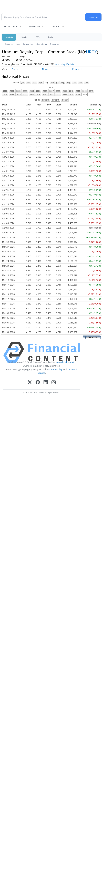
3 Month (55, 100)
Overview (9, 44)
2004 (32, 91)
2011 (78, 91)
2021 (51, 94)
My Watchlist (34, 26)
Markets (9, 37)
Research (77, 69)
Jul (57, 82)
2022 (58, 94)
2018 (32, 94)
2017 (25, 94)
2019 (38, 94)
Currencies (28, 44)
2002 (18, 91)
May (46, 82)
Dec (86, 82)
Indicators (56, 26)
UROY (91, 52)
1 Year (65, 100)
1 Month (45, 100)
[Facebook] (37, 382)
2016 (18, 94)
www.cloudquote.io (65, 362)
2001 (12, 91)
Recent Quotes (10, 26)
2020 (45, 94)
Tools (50, 37)
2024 (71, 94)
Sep (68, 82)
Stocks (24, 37)
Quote (15, 69)
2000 (5, 91)
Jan (23, 82)
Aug (62, 82)
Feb (28, 82)
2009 (65, 91)
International (41, 44)
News (18, 44)
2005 (38, 91)
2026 (85, 94)
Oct (74, 82)
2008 (58, 91)
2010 (71, 91)
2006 (45, 91)
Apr (40, 82)
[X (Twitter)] (29, 382)
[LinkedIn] (45, 382)
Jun (52, 82)
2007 (51, 91)
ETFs (37, 37)
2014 (5, 94)
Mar (34, 82)
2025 (78, 94)
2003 (25, 91)
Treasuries (54, 44)
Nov (80, 82)
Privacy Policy (55, 369)
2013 (91, 91)
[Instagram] (53, 382)
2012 (85, 91)
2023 (65, 94)
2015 (12, 94)
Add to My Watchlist (64, 64)
